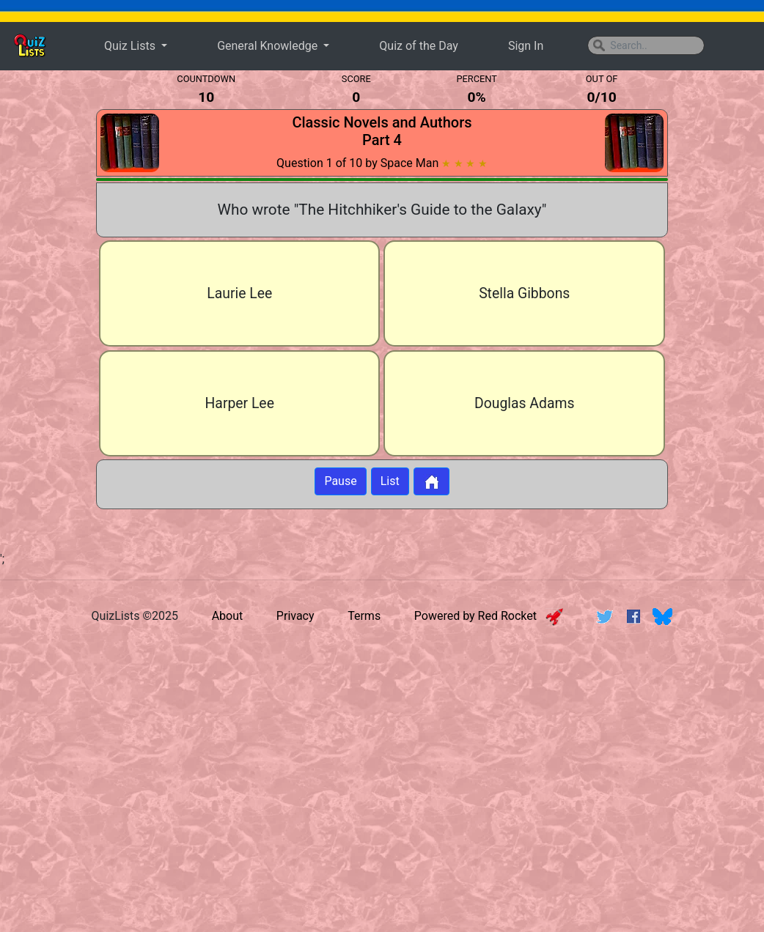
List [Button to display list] (390, 481)
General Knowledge (268, 46)
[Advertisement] (382, 751)
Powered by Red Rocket (488, 616)
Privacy (295, 616)
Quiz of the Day (418, 46)
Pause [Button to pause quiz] (340, 481)
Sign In (525, 46)
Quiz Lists (131, 46)
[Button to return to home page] (431, 481)
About (227, 616)
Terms (364, 616)
